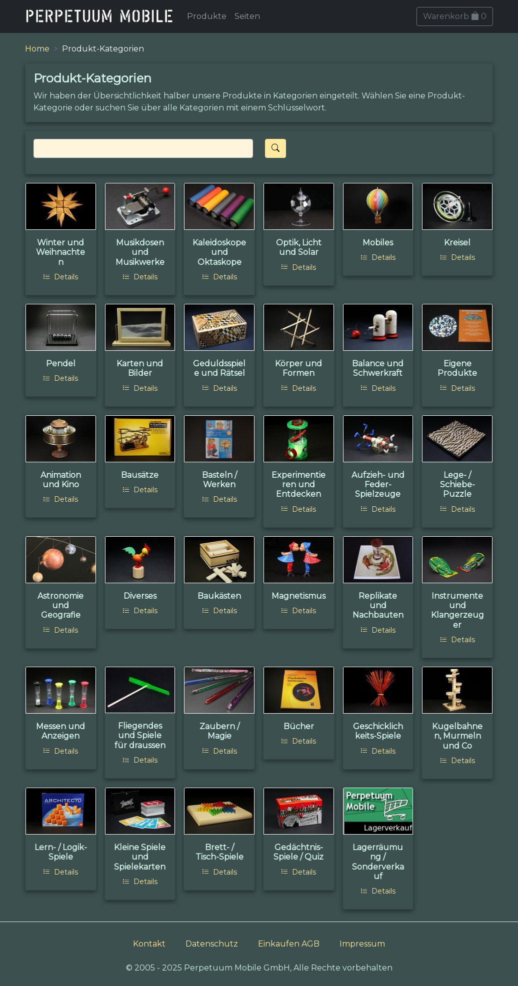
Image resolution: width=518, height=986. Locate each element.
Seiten (247, 16)
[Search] (143, 148)
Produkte (206, 16)
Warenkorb (454, 16)
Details (60, 276)
